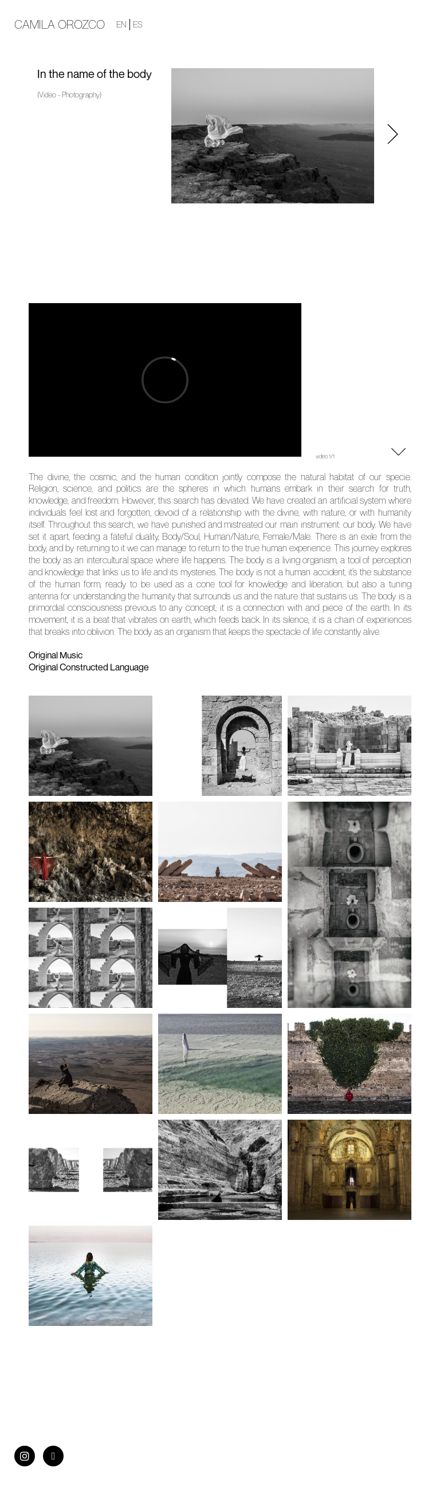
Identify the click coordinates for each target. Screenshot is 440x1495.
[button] (393, 135)
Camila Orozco (59, 24)
